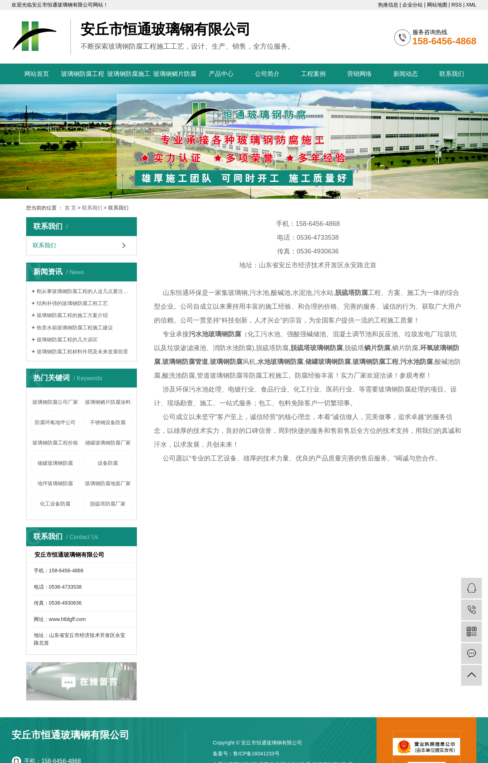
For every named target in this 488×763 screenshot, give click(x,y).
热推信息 (388, 5)
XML (471, 5)
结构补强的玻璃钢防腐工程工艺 (72, 303)
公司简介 (267, 73)
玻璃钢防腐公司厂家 (55, 402)
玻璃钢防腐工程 (82, 73)
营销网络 (359, 73)
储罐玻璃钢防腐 (55, 463)
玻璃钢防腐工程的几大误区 (67, 339)
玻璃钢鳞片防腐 (174, 73)
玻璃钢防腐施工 (128, 73)
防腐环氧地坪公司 (55, 422)
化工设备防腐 (55, 504)
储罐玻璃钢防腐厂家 (108, 443)
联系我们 (451, 73)
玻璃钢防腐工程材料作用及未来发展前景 (82, 351)
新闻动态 (405, 73)
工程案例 (313, 73)
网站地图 (437, 5)
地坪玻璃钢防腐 (55, 483)
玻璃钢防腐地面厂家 (108, 483)
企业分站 (412, 5)
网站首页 (36, 73)
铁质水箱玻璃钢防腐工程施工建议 (75, 327)
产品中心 (221, 73)
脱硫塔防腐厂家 (108, 504)
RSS (456, 5)
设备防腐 (108, 463)
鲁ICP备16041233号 (256, 753)
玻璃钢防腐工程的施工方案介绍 (72, 315)
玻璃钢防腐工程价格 (55, 443)
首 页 (70, 208)
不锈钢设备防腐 (108, 422)
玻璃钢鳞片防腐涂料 (108, 402)
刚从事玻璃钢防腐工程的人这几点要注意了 (84, 291)
